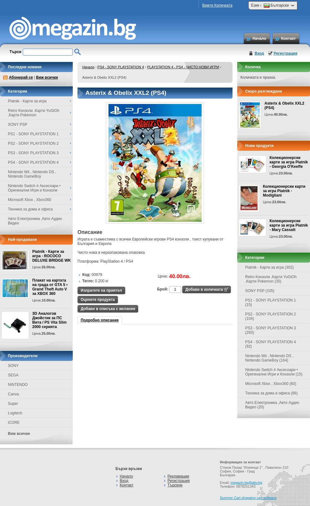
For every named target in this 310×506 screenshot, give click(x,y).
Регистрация (285, 53)
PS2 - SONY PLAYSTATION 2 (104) (270, 316)
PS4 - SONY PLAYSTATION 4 (120, 67)
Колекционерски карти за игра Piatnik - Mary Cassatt (289, 225)
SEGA (13, 375)
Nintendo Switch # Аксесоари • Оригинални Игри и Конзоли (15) (273, 372)
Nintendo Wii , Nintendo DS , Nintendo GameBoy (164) (269, 358)
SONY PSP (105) (259, 291)
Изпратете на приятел (101, 290)
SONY (13, 365)
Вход (259, 53)
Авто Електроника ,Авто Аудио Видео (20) (272, 404)
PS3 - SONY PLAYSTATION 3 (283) (270, 330)
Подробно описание (100, 320)
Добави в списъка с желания (108, 309)
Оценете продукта (98, 299)
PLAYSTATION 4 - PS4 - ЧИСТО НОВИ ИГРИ (183, 67)
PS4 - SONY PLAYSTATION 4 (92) (270, 344)
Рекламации (178, 476)
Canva (13, 394)
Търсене (175, 485)
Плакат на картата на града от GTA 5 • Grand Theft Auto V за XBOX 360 (50, 287)
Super (13, 403)
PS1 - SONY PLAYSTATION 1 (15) (270, 302)
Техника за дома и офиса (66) (271, 393)
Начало (259, 38)
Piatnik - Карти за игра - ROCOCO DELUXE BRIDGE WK (51, 256)
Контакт (288, 38)
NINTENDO (18, 384)
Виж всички (47, 77)
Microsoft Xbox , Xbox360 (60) (270, 383)
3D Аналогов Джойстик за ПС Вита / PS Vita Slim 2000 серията (49, 320)
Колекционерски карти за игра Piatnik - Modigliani (284, 191)
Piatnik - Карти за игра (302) (269, 267)
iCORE (14, 422)
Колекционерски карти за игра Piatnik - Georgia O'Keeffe (289, 162)
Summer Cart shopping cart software (248, 498)
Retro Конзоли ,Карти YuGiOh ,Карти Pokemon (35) (271, 279)
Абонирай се (21, 77)
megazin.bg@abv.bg (246, 483)
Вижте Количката (217, 5)
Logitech (15, 413)
